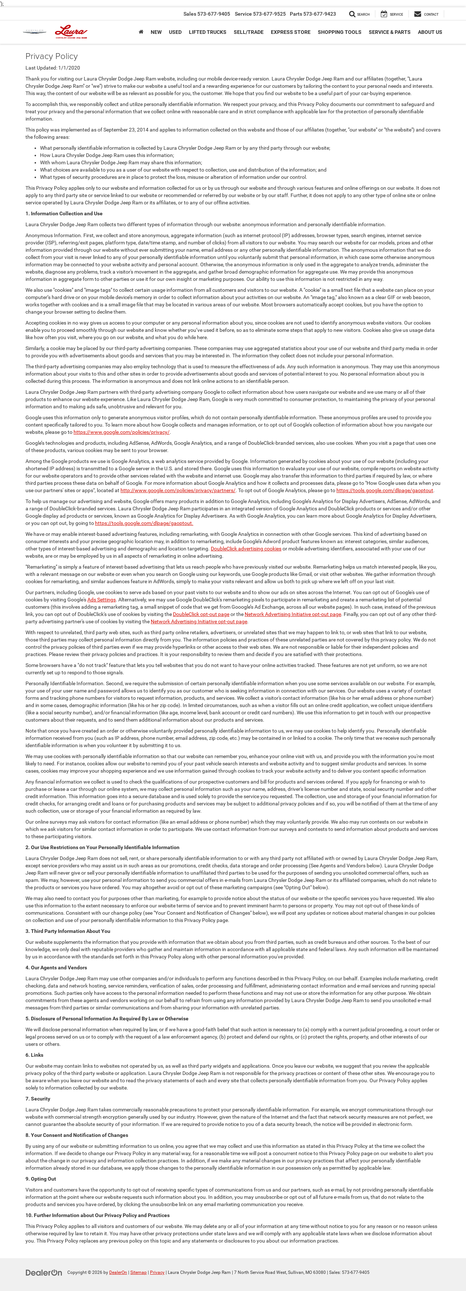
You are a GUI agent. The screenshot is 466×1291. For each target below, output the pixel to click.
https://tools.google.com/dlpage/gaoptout (384, 490)
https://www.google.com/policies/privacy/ (122, 432)
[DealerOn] (44, 1272)
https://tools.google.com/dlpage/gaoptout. (144, 523)
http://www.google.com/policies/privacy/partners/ (178, 490)
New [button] (156, 32)
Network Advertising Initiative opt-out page (293, 614)
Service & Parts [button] (390, 32)
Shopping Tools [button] (340, 32)
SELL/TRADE (249, 32)
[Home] (141, 32)
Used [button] (175, 32)
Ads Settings (101, 600)
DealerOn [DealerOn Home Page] (118, 1272)
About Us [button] (430, 32)
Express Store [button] (291, 32)
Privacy (157, 1272)
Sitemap (138, 1272)
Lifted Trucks (207, 32)
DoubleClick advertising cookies (246, 549)
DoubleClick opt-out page (201, 614)
